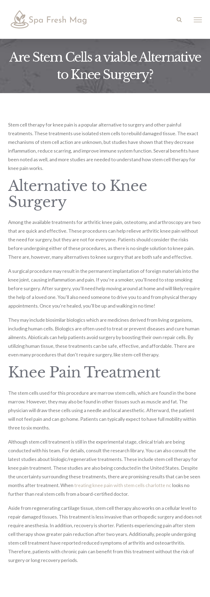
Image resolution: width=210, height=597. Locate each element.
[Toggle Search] (179, 19)
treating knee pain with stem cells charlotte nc (122, 485)
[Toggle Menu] (198, 19)
